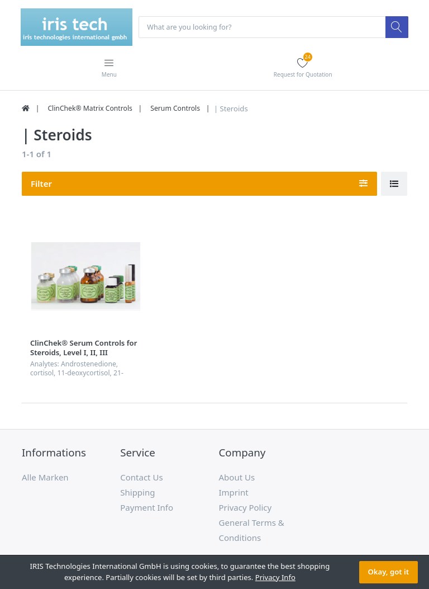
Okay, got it (388, 572)
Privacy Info (275, 577)
